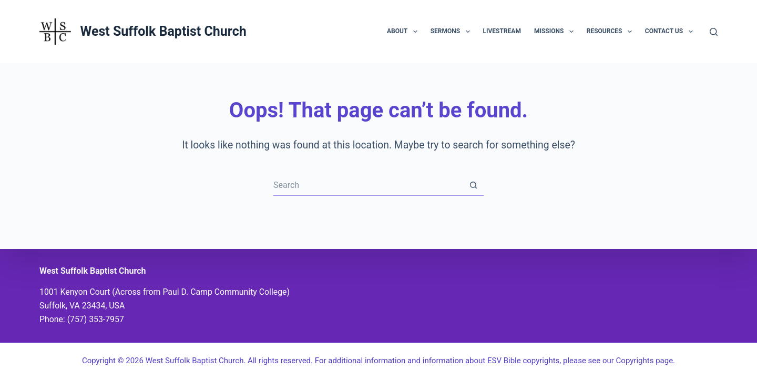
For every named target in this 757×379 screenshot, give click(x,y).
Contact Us (671, 31)
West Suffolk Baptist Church (163, 31)
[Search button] (473, 185)
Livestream (502, 31)
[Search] (714, 32)
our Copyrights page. (638, 360)
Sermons (452, 31)
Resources (611, 31)
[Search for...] (368, 185)
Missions (556, 31)
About (404, 31)
